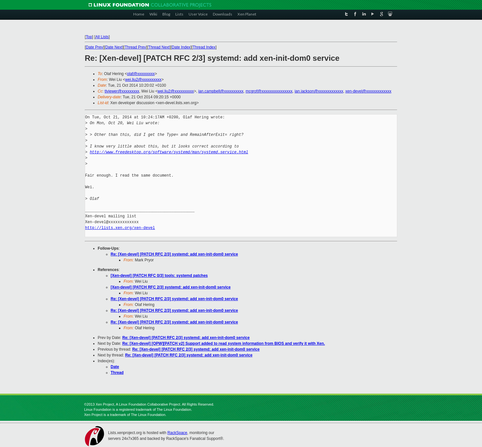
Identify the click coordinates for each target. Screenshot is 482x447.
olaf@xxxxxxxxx (141, 73)
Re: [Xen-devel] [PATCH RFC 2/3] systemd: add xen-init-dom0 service (174, 254)
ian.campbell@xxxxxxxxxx (221, 91)
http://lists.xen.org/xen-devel (120, 228)
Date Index (181, 47)
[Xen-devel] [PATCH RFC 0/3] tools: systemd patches (159, 275)
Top (89, 37)
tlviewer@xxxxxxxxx (121, 91)
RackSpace (177, 433)
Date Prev (94, 47)
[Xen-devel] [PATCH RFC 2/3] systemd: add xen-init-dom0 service (171, 287)
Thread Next (159, 47)
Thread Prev (135, 47)
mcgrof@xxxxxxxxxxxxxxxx (269, 91)
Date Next (113, 47)
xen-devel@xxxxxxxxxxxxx (368, 91)
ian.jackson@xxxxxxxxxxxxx (319, 91)
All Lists (102, 37)
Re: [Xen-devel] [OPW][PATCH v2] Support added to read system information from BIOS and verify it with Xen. (223, 343)
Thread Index (204, 47)
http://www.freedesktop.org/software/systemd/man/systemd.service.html (169, 152)
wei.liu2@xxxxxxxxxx (143, 79)
